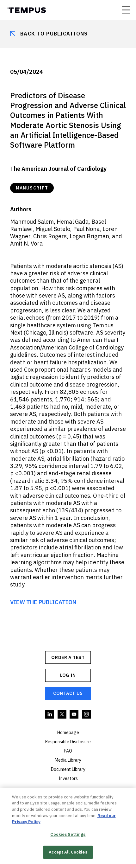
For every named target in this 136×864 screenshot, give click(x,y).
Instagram (86, 714)
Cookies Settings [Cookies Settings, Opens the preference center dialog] (67, 835)
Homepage (68, 732)
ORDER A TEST (67, 657)
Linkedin (50, 714)
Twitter (62, 714)
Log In (68, 675)
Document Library (68, 769)
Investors (68, 778)
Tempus (27, 10)
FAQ (68, 751)
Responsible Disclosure (68, 742)
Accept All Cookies (68, 853)
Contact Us (68, 693)
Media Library (68, 760)
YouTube (74, 714)
